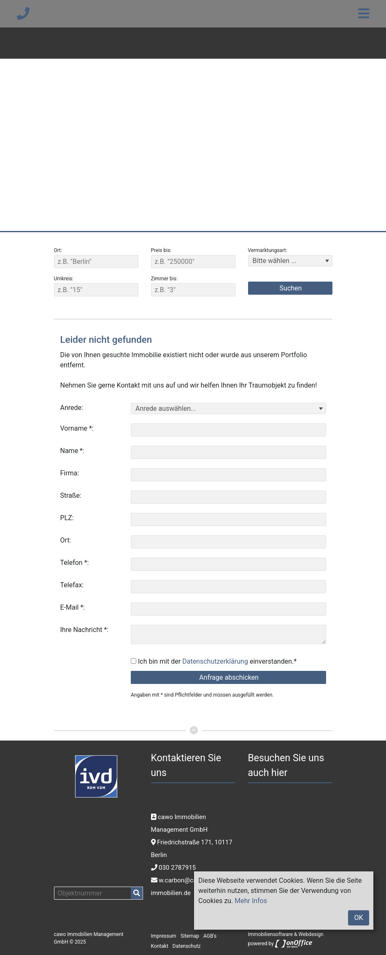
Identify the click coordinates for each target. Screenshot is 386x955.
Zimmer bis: (164, 279)
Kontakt (159, 946)
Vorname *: (77, 428)
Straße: (70, 495)
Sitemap (190, 936)
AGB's (209, 936)
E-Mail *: (72, 607)
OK (358, 918)
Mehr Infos (251, 901)
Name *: (72, 451)
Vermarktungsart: (267, 250)
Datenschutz (187, 946)
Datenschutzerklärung (215, 661)
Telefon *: (74, 563)
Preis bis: (161, 250)
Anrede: (71, 408)
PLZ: (67, 518)
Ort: (58, 250)
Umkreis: (64, 279)
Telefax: (72, 585)
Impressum (163, 936)
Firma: (69, 473)
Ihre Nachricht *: (84, 630)
